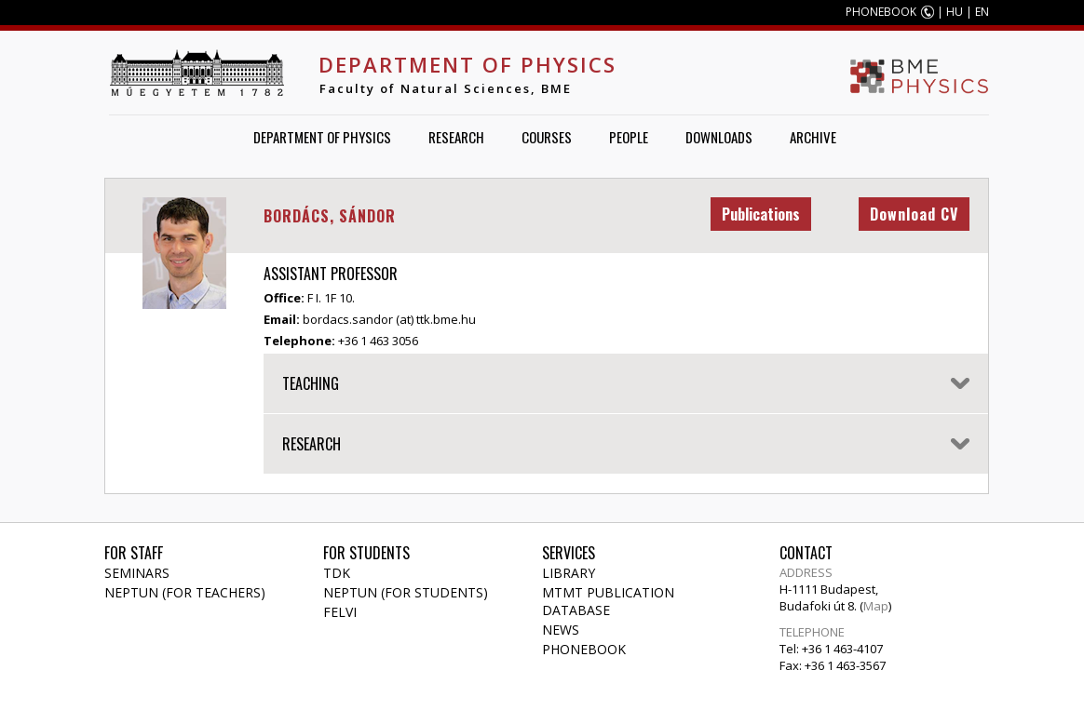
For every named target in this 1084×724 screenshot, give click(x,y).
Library (568, 573)
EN (982, 12)
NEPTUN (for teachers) (184, 592)
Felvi (340, 612)
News (560, 629)
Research (456, 137)
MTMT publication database (608, 601)
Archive (813, 137)
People (628, 137)
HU (954, 12)
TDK (336, 573)
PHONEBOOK (881, 12)
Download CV (914, 214)
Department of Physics (467, 64)
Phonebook (584, 649)
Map (875, 605)
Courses (547, 137)
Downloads (718, 137)
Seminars (136, 573)
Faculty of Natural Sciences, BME (445, 88)
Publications (761, 214)
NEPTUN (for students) (405, 592)
